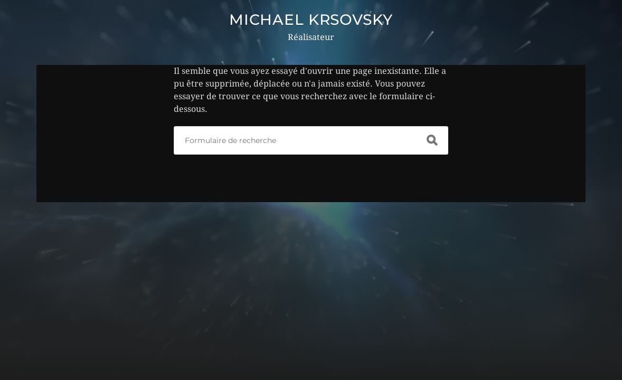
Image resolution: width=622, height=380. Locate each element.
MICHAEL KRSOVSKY (310, 19)
